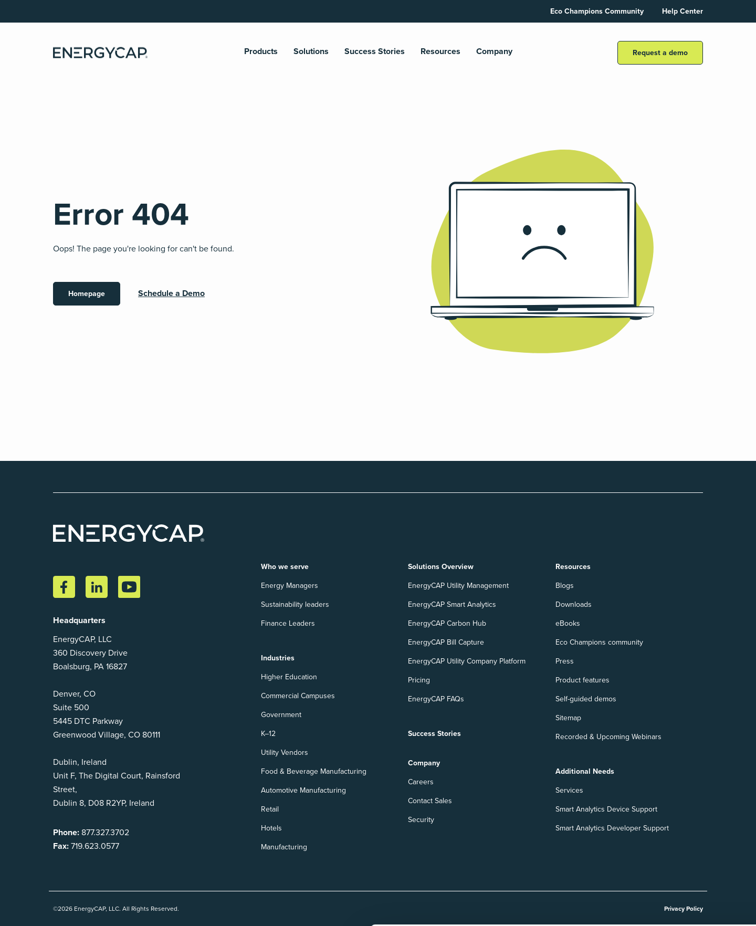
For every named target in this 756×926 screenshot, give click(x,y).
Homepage (86, 293)
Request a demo (660, 52)
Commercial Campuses (298, 695)
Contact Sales (430, 800)
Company (494, 51)
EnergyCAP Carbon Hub (447, 623)
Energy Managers (289, 585)
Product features (582, 680)
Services (569, 790)
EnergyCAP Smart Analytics (452, 604)
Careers (421, 781)
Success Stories (374, 51)
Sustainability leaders (295, 604)
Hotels (271, 828)
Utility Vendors (284, 752)
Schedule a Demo (171, 293)
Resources (440, 51)
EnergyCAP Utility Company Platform (467, 661)
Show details (36, 907)
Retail (270, 809)
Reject (717, 885)
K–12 (268, 733)
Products (261, 51)
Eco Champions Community (597, 11)
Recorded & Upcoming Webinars (608, 736)
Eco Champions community (599, 642)
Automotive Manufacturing (303, 790)
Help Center (682, 11)
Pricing (419, 680)
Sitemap (568, 717)
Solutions (311, 51)
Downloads (573, 604)
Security (421, 819)
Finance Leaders (288, 623)
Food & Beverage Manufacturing (313, 771)
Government (281, 714)
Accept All (654, 885)
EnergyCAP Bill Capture (446, 642)
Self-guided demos (585, 698)
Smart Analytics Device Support (606, 809)
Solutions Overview (441, 566)
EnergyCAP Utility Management (458, 585)
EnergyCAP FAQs (436, 698)
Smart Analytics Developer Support (612, 828)
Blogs (564, 585)
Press (564, 661)
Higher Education (289, 676)
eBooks (567, 623)
